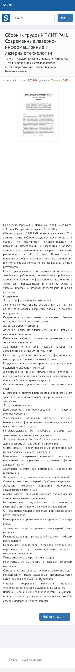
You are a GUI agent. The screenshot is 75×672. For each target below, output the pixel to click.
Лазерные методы (16, 71)
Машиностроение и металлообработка (31, 63)
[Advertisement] (37, 180)
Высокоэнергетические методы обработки (31, 67)
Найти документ (55, 616)
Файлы (7, 5)
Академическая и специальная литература (43, 58)
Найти (65, 17)
